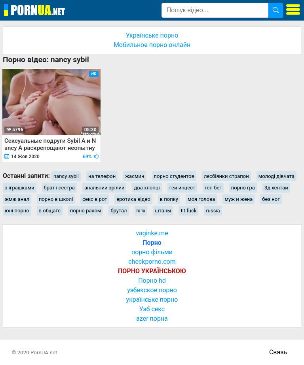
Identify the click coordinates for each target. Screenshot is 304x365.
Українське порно (152, 35)
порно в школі (56, 199)
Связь (278, 352)
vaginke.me (152, 233)
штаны (163, 211)
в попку (169, 199)
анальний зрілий (104, 188)
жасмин (134, 176)
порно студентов (174, 176)
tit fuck (188, 211)
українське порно (152, 299)
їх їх (141, 211)
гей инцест (182, 188)
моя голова (201, 199)
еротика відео (133, 199)
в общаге (50, 211)
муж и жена (238, 199)
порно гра (243, 188)
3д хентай (276, 188)
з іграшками (19, 188)
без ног (270, 199)
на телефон (102, 176)
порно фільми (152, 252)
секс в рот (94, 199)
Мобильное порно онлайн (152, 45)
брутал (118, 211)
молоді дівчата (276, 176)
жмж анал (17, 199)
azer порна (152, 318)
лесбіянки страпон (226, 176)
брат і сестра (59, 188)
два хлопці (147, 188)
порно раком (85, 211)
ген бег (213, 188)
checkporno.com (151, 261)
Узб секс (152, 309)
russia (213, 211)
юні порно (17, 211)
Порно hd (152, 280)
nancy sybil (66, 176)
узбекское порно (152, 290)
